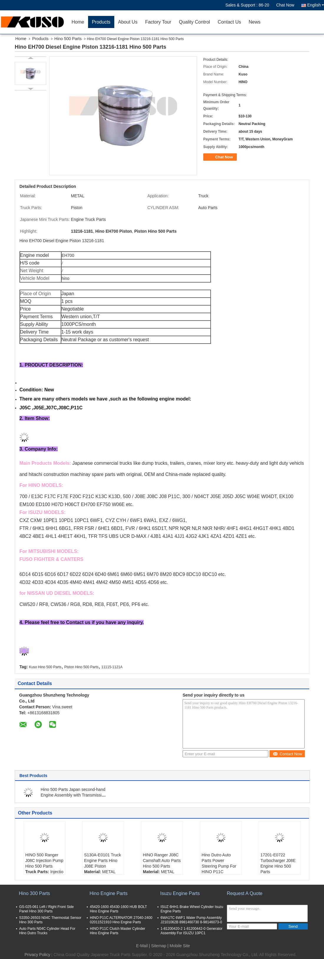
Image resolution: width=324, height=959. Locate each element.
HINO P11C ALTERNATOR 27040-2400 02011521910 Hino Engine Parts (121, 920)
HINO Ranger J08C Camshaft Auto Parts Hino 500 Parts (162, 860)
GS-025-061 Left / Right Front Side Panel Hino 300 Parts (46, 909)
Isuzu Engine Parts (180, 893)
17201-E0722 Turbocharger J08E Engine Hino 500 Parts (277, 863)
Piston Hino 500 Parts (81, 667)
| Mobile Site (178, 945)
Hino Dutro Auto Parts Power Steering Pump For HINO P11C (219, 863)
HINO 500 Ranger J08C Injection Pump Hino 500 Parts (44, 860)
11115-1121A (112, 667)
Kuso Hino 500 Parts (45, 667)
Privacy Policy (37, 954)
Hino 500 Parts (68, 38)
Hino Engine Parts (109, 893)
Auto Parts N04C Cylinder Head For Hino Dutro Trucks (47, 931)
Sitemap (158, 945)
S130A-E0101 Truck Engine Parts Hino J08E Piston (102, 860)
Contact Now (287, 754)
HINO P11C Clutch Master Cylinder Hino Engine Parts (117, 931)
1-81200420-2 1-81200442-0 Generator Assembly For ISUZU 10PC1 (191, 931)
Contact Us (229, 21)
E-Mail (142, 945)
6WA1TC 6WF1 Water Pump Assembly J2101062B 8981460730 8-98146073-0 (191, 920)
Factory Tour (158, 21)
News (254, 21)
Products (101, 21)
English (315, 5)
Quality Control (194, 21)
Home (78, 21)
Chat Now (285, 5)
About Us (128, 21)
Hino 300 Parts (34, 893)
